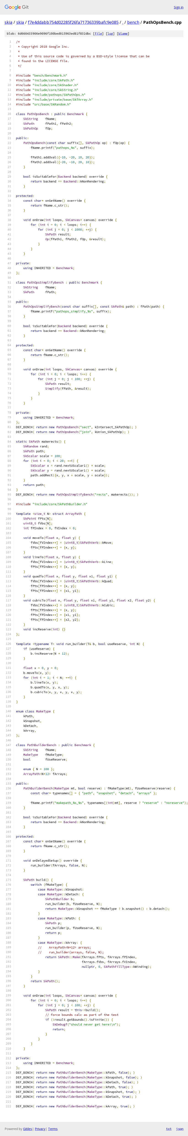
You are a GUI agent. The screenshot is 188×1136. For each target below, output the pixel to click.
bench (133, 22)
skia (8, 22)
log (110, 34)
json (179, 1129)
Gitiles (27, 1129)
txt (169, 1129)
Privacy (40, 1129)
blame (123, 34)
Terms (53, 1129)
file (98, 34)
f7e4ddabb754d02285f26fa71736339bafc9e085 (73, 22)
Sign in (178, 7)
